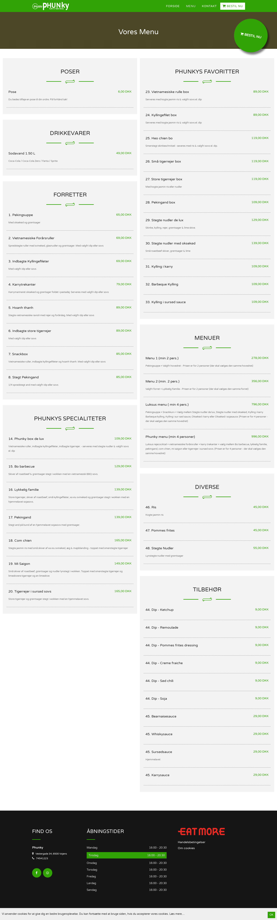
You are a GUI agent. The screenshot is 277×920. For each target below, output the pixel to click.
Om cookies (186, 848)
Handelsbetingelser (191, 842)
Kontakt (209, 6)
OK (271, 914)
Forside (173, 6)
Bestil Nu (232, 6)
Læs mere (175, 914)
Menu (191, 6)
